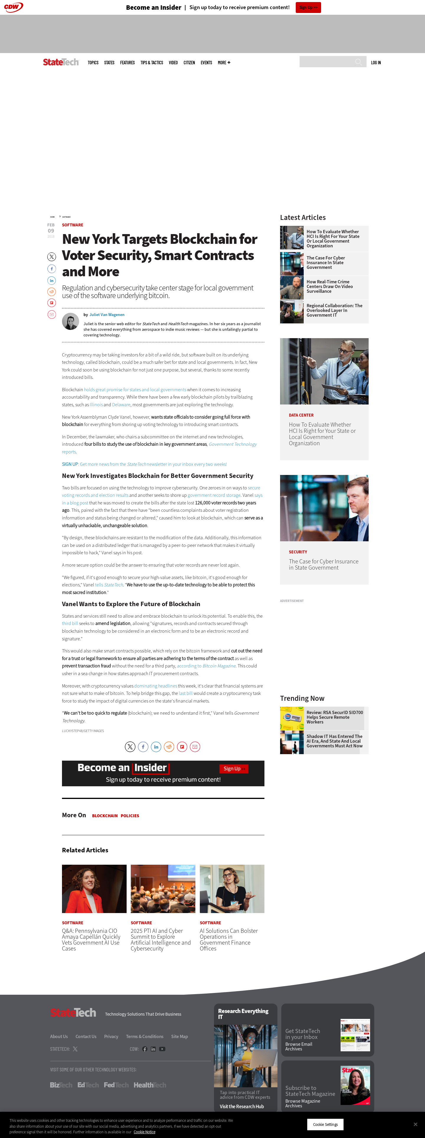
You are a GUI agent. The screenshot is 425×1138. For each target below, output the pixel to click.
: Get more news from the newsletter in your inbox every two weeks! (144, 464)
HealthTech (150, 1085)
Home (52, 217)
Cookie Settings (325, 1124)
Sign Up (306, 7)
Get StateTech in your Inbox (302, 1034)
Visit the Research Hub (242, 1106)
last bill (186, 693)
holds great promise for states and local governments (135, 390)
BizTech (61, 1085)
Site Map (179, 1037)
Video (173, 62)
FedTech (116, 1085)
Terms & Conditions (145, 1037)
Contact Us (86, 1037)
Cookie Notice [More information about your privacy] (144, 1131)
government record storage (214, 495)
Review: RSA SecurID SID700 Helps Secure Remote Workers (335, 717)
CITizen (189, 62)
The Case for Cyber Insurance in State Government (326, 263)
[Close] (415, 1124)
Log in (376, 62)
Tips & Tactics (151, 62)
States (109, 62)
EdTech (88, 1085)
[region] (212, 1125)
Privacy (111, 1037)
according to (206, 666)
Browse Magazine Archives (302, 1103)
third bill (70, 623)
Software (66, 217)
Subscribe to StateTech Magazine (310, 1091)
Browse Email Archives (298, 1047)
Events (206, 62)
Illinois (96, 405)
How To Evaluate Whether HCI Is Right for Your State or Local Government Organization (333, 238)
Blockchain (105, 816)
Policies (130, 816)
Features (127, 62)
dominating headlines (155, 686)
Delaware (121, 405)
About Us (59, 1037)
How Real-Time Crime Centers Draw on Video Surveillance (330, 286)
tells (109, 585)
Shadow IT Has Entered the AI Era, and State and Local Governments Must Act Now (335, 741)
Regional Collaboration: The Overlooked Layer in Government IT (334, 310)
